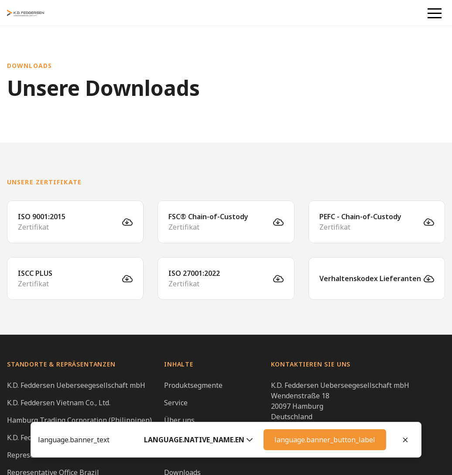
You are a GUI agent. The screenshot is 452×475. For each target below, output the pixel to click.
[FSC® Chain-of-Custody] (226, 221)
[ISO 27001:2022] (226, 278)
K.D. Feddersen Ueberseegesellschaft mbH (76, 385)
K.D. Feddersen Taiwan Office (54, 437)
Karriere (178, 437)
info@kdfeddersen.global (312, 437)
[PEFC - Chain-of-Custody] (376, 221)
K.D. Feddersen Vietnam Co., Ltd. (58, 402)
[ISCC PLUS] (75, 278)
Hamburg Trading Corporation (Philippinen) (79, 420)
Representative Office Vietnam (57, 455)
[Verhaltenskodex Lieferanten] (376, 278)
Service (176, 402)
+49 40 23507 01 (297, 427)
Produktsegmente (193, 385)
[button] (434, 13)
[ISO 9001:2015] (75, 221)
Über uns (179, 420)
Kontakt (177, 455)
